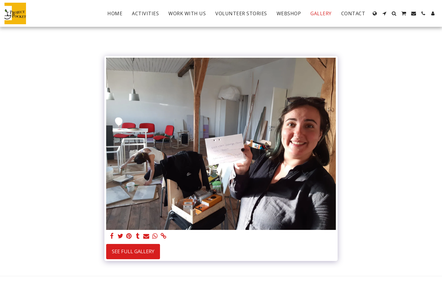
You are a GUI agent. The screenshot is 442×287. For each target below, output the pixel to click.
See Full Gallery (133, 251)
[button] (384, 13)
